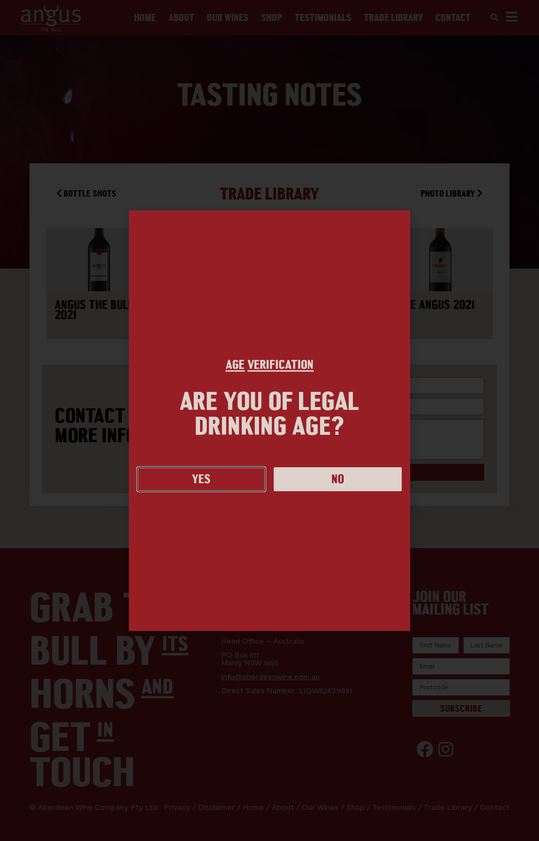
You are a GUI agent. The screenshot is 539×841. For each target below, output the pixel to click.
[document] (269, 420)
